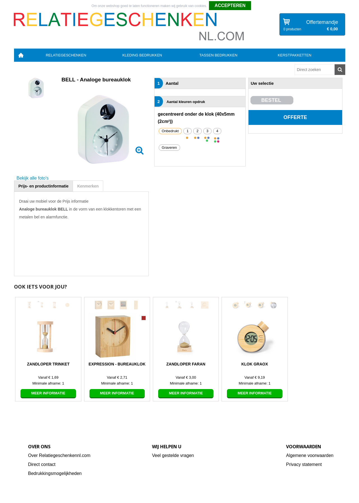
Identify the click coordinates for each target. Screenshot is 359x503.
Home (21, 55)
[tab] (43, 185)
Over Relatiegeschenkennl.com (59, 455)
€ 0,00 (332, 29)
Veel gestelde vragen (173, 455)
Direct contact (42, 464)
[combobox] (314, 69)
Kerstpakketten (294, 55)
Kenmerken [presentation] (87, 186)
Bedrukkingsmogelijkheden (55, 473)
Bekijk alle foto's (33, 178)
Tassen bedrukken (218, 55)
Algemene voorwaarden (309, 455)
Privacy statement (304, 464)
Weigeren (260, 6)
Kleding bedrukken (142, 55)
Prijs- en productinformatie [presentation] (44, 186)
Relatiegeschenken (66, 55)
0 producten (292, 29)
